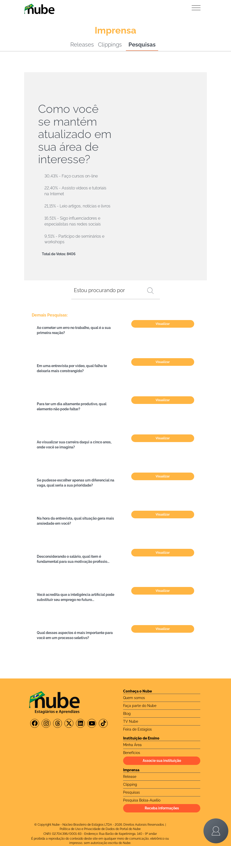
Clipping (130, 784)
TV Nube (130, 721)
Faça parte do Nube (139, 706)
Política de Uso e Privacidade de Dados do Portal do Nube (100, 829)
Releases (82, 44)
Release (129, 777)
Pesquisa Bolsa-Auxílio (141, 800)
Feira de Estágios (137, 729)
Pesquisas (142, 44)
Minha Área (132, 745)
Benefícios (131, 753)
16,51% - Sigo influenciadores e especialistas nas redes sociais (72, 221)
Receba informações (162, 808)
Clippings (110, 44)
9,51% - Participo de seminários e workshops (74, 239)
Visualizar (163, 324)
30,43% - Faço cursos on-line (71, 176)
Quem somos (134, 698)
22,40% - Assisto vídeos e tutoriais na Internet (75, 191)
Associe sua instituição (162, 761)
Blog (127, 714)
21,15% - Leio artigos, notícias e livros (77, 206)
